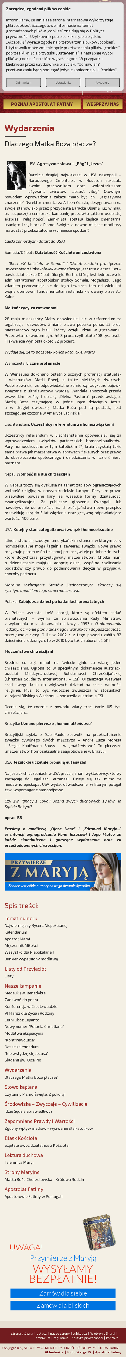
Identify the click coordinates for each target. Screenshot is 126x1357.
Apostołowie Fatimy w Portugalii (34, 1196)
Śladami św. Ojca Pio (23, 1060)
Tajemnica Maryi (19, 1162)
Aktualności (54, 1352)
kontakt (112, 1338)
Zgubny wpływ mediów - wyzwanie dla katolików (49, 1128)
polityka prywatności (87, 1338)
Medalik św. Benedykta (25, 992)
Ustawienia (63, 82)
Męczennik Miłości (21, 945)
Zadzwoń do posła (21, 999)
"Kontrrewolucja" (20, 1039)
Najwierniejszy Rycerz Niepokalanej (36, 925)
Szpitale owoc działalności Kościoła (36, 1145)
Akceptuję (102, 82)
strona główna (22, 1333)
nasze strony (60, 1333)
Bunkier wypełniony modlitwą (31, 958)
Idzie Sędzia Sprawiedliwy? (28, 1111)
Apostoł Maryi (17, 938)
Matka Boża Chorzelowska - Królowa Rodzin (44, 1179)
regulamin (61, 1338)
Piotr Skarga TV (79, 1352)
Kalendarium (16, 932)
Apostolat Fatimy (108, 1352)
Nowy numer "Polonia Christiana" (34, 1026)
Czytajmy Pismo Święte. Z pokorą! (35, 1094)
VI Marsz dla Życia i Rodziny (29, 1013)
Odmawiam (23, 82)
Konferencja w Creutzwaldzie (31, 1006)
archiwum (43, 1338)
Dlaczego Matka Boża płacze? (31, 1077)
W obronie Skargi (102, 1333)
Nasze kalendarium (22, 1046)
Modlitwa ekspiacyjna (24, 1033)
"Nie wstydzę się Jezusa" (26, 1053)
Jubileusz (80, 1333)
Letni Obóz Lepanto (22, 1019)
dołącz (42, 1333)
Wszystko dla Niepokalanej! (29, 952)
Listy (9, 975)
